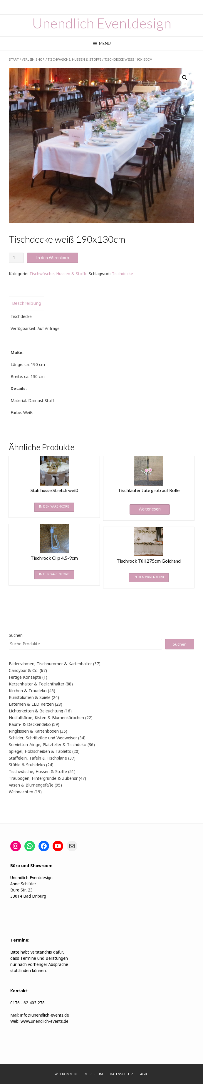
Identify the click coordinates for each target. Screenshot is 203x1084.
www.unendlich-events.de (43, 1021)
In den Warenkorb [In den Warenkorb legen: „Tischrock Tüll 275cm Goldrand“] (149, 577)
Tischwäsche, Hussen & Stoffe (74, 60)
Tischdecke (122, 274)
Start (14, 60)
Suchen (16, 635)
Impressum (93, 1074)
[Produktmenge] (16, 258)
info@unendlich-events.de (44, 1015)
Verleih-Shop (33, 60)
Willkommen (66, 1074)
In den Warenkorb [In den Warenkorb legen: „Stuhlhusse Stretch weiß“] (54, 507)
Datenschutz (121, 1074)
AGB (143, 1074)
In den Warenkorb (52, 257)
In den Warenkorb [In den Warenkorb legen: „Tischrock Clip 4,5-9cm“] (54, 574)
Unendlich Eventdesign (101, 23)
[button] (184, 77)
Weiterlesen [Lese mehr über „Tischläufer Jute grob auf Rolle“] (150, 509)
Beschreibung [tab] (26, 304)
